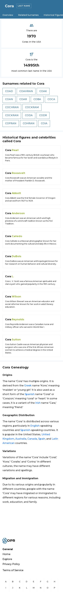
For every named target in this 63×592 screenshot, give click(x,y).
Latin (55, 438)
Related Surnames (28, 15)
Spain (41, 438)
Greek (28, 385)
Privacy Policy (11, 564)
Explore (7, 559)
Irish (38, 402)
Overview (7, 15)
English (34, 425)
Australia (20, 438)
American (8, 443)
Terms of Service (12, 570)
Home (6, 554)
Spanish (30, 394)
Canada (32, 438)
